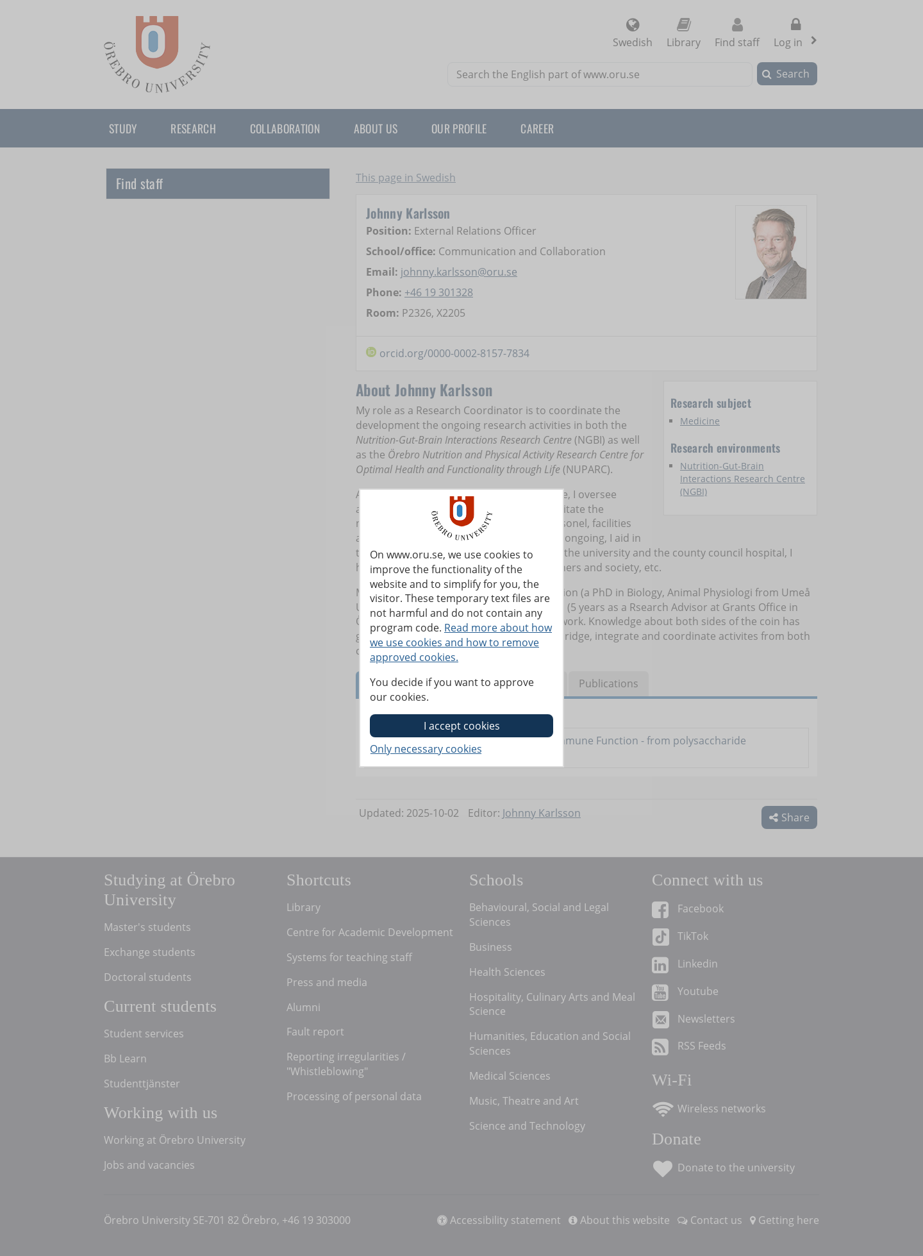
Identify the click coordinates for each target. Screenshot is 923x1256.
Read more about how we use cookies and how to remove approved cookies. (461, 642)
